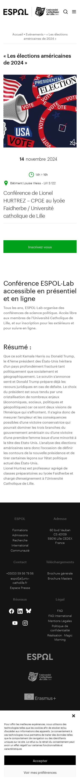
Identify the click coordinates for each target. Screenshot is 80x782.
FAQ (60, 610)
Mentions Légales (60, 621)
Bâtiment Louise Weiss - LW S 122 (33, 183)
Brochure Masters (60, 578)
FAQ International (60, 616)
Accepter (40, 760)
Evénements (35, 34)
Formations (20, 530)
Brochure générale (60, 573)
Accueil (17, 34)
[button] (73, 716)
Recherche (20, 540)
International (20, 545)
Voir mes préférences (40, 772)
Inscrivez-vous (40, 246)
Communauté (20, 550)
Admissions (20, 535)
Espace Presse (20, 588)
